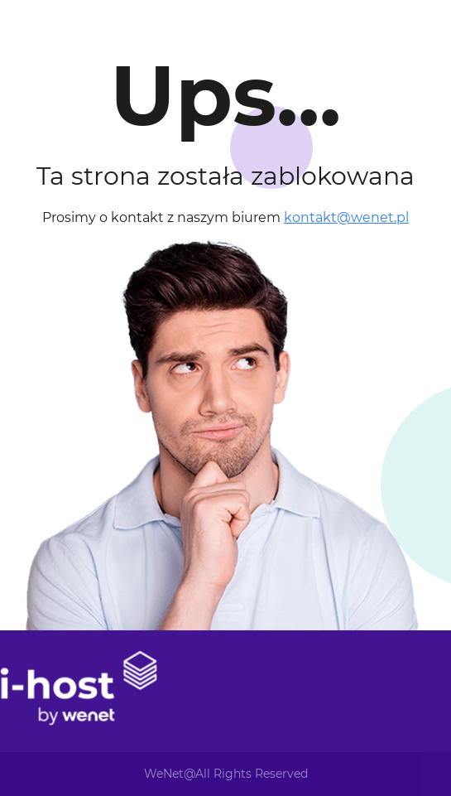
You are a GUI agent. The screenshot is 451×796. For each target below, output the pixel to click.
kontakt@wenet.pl (346, 217)
